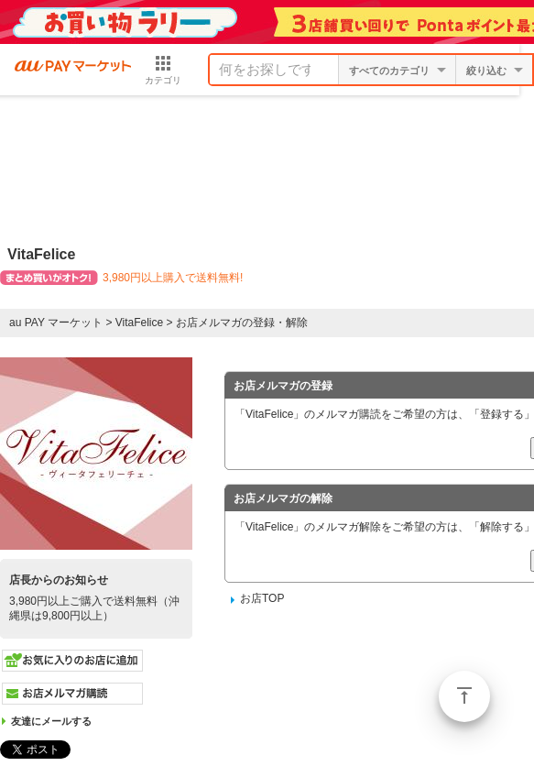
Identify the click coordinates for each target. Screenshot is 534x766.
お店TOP (262, 598)
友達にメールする (51, 721)
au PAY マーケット (56, 322)
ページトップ (464, 696)
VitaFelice (139, 322)
